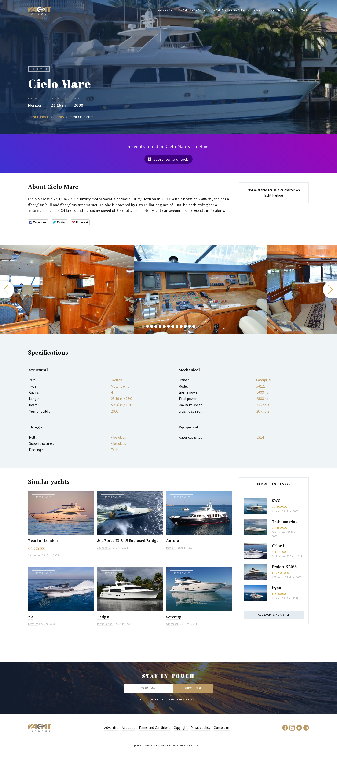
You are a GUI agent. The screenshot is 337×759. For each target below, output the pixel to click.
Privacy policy (200, 727)
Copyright (181, 727)
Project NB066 (284, 566)
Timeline (274, 10)
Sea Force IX (104, 547)
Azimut (276, 511)
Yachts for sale (192, 10)
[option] (201, 289)
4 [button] (155, 326)
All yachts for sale (274, 614)
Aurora (172, 540)
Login (304, 10)
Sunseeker (34, 555)
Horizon (35, 105)
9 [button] (177, 326)
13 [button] (193, 326)
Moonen (170, 547)
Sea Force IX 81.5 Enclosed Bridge (127, 540)
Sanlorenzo (278, 556)
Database (164, 10)
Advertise (111, 727)
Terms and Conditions (154, 727)
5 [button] (160, 326)
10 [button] (181, 326)
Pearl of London (43, 540)
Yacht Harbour (39, 11)
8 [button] (172, 326)
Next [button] (330, 289)
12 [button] (189, 326)
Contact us (222, 727)
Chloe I (278, 545)
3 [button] (151, 326)
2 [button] (147, 326)
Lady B (103, 616)
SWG (276, 500)
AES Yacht (277, 577)
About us (128, 727)
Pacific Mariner (105, 623)
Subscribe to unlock (170, 159)
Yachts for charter (228, 10)
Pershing (33, 623)
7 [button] (168, 326)
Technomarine (284, 521)
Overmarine (279, 532)
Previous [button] (7, 289)
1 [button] (143, 326)
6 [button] (164, 326)
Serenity (173, 616)
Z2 (30, 616)
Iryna (276, 587)
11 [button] (185, 326)
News (256, 10)
